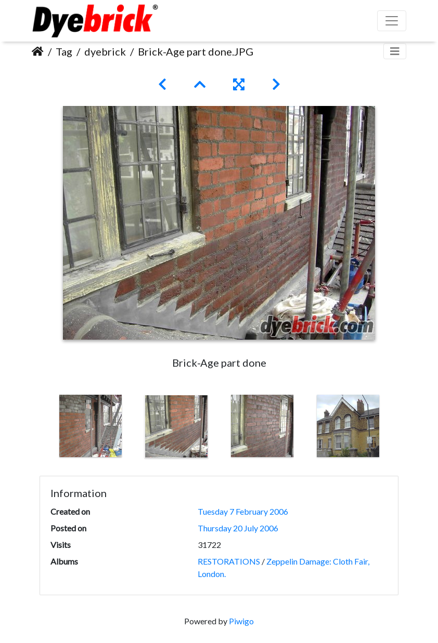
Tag (64, 51)
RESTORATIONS (229, 561)
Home (38, 51)
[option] (90, 426)
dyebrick (105, 51)
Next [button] (398, 428)
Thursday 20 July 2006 (238, 528)
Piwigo (241, 621)
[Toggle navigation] (394, 51)
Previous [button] (39, 428)
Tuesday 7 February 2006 (243, 511)
